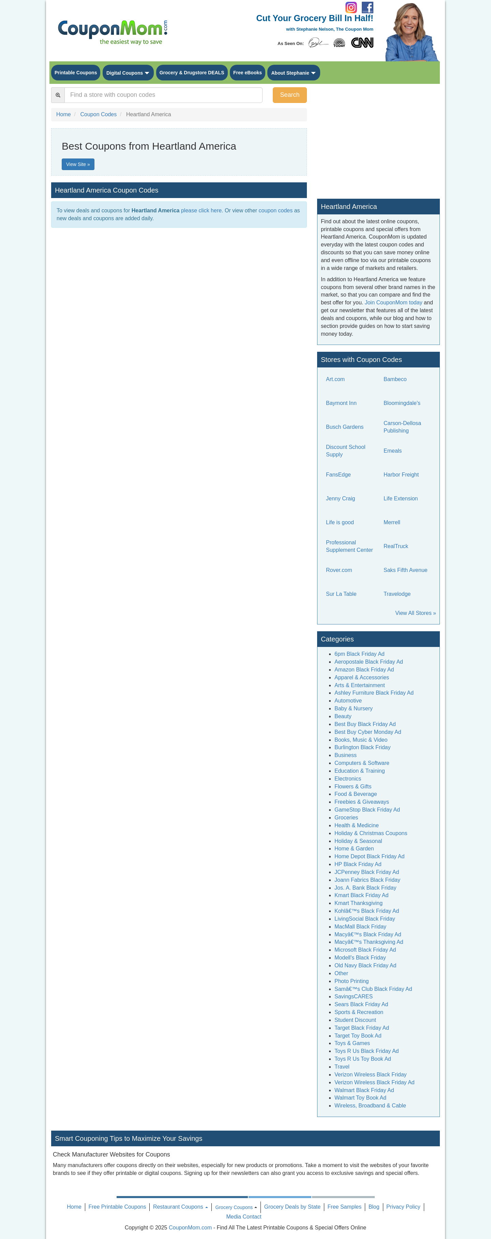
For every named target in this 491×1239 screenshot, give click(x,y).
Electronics (347, 779)
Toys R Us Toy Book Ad (362, 1059)
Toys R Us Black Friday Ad (366, 1051)
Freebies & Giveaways (361, 802)
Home (74, 1207)
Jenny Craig (340, 498)
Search (289, 94)
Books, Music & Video (360, 740)
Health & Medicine (356, 825)
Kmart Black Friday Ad (361, 895)
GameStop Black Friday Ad (367, 810)
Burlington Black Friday (362, 747)
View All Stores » (415, 613)
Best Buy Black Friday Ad (365, 724)
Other (341, 973)
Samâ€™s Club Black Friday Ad (373, 989)
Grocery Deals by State (292, 1207)
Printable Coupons (76, 72)
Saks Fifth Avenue (406, 570)
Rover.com (339, 570)
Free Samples (345, 1207)
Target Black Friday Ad (361, 1028)
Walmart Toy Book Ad (360, 1098)
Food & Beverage (355, 794)
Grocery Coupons (234, 1207)
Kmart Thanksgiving (358, 903)
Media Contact (243, 1217)
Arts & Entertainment (359, 685)
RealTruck (396, 546)
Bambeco (395, 379)
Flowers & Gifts (352, 786)
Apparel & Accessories (361, 677)
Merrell (392, 522)
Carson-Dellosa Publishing (402, 427)
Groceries (346, 817)
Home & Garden (354, 848)
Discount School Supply (346, 451)
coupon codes (276, 210)
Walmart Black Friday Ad (364, 1090)
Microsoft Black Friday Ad (365, 950)
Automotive (348, 701)
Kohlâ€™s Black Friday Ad (366, 911)
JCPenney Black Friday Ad (366, 872)
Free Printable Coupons (117, 1207)
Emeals (393, 451)
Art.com (335, 379)
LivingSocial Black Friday (364, 919)
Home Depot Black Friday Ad (369, 856)
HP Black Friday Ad (358, 864)
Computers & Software (361, 763)
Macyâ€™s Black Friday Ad (367, 934)
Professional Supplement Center (349, 546)
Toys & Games (352, 1043)
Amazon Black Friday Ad (364, 670)
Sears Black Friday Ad (361, 1004)
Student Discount (355, 1020)
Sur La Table (341, 594)
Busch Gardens (344, 427)
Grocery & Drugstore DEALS (192, 72)
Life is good (340, 522)
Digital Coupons (124, 73)
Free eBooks (247, 72)
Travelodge (397, 594)
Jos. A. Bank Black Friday (365, 888)
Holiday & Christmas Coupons (370, 833)
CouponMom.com (190, 1227)
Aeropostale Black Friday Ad (368, 662)
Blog (374, 1207)
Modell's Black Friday (360, 958)
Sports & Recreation (358, 1012)
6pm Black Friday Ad (359, 654)
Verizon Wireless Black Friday (370, 1074)
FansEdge (338, 475)
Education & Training (359, 771)
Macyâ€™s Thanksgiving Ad (368, 942)
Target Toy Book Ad (358, 1036)
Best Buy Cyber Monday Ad (367, 732)
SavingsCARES (353, 996)
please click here (201, 210)
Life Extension (401, 498)
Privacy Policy (403, 1207)
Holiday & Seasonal (358, 841)
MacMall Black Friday (360, 927)
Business (345, 755)
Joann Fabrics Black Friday (367, 880)
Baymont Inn (341, 403)
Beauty (343, 716)
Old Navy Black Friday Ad (365, 965)
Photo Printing (351, 981)
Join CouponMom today (393, 302)
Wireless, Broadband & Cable (370, 1105)
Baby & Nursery (353, 708)
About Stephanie (290, 73)
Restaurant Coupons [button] (180, 1207)
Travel (341, 1067)
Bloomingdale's (402, 403)
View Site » (78, 164)
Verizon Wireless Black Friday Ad (374, 1082)
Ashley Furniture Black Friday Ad (374, 693)
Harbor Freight (401, 475)
